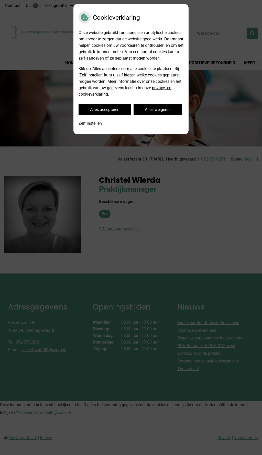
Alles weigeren (158, 109)
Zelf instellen (90, 123)
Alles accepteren (104, 109)
